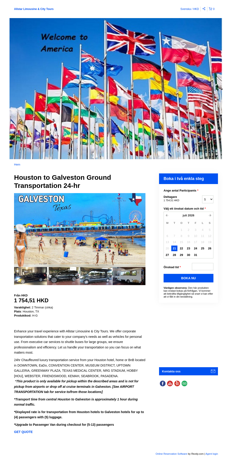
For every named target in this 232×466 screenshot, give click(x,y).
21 (174, 248)
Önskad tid (172, 267)
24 (195, 248)
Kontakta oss (171, 371)
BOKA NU (188, 278)
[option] (30, 276)
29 (181, 255)
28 (174, 255)
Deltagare (177, 198)
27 (167, 255)
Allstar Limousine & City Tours (33, 9)
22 (181, 248)
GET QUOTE (23, 432)
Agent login (211, 453)
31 (195, 255)
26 (209, 248)
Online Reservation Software (171, 453)
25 (202, 248)
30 (188, 255)
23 (188, 248)
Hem (17, 164)
